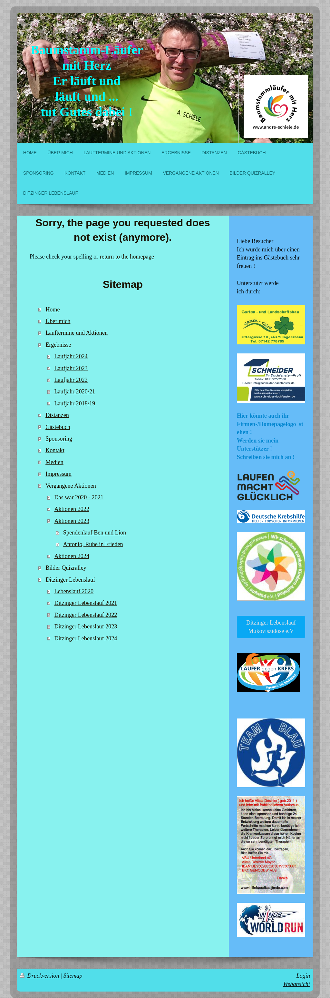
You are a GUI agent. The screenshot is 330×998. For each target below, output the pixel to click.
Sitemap (72, 976)
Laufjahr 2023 (71, 368)
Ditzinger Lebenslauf (70, 579)
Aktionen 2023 (71, 521)
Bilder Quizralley (65, 568)
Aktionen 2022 (71, 509)
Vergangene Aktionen (70, 486)
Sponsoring (58, 438)
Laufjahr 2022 (71, 380)
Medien (54, 462)
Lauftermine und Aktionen (76, 333)
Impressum (58, 474)
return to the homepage (127, 256)
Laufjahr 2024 (71, 356)
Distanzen (57, 415)
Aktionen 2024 (71, 556)
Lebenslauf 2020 (73, 591)
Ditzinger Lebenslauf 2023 (85, 626)
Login (303, 976)
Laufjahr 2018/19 (74, 403)
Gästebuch (57, 427)
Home (52, 309)
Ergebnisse (58, 344)
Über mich (57, 321)
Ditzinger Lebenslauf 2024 (85, 638)
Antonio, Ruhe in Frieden (93, 544)
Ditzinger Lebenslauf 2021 (85, 603)
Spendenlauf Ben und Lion (94, 532)
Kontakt (54, 450)
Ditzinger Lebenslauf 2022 (85, 615)
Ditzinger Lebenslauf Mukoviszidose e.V (271, 626)
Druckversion (40, 976)
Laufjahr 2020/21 (74, 391)
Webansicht (296, 984)
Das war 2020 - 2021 (78, 497)
